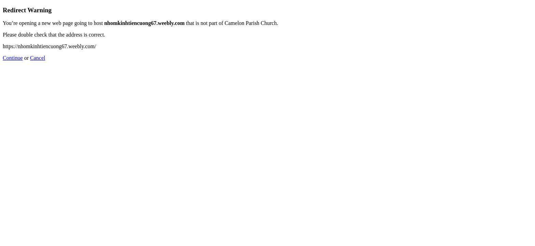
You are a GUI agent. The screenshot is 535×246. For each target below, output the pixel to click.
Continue (13, 58)
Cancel (37, 58)
